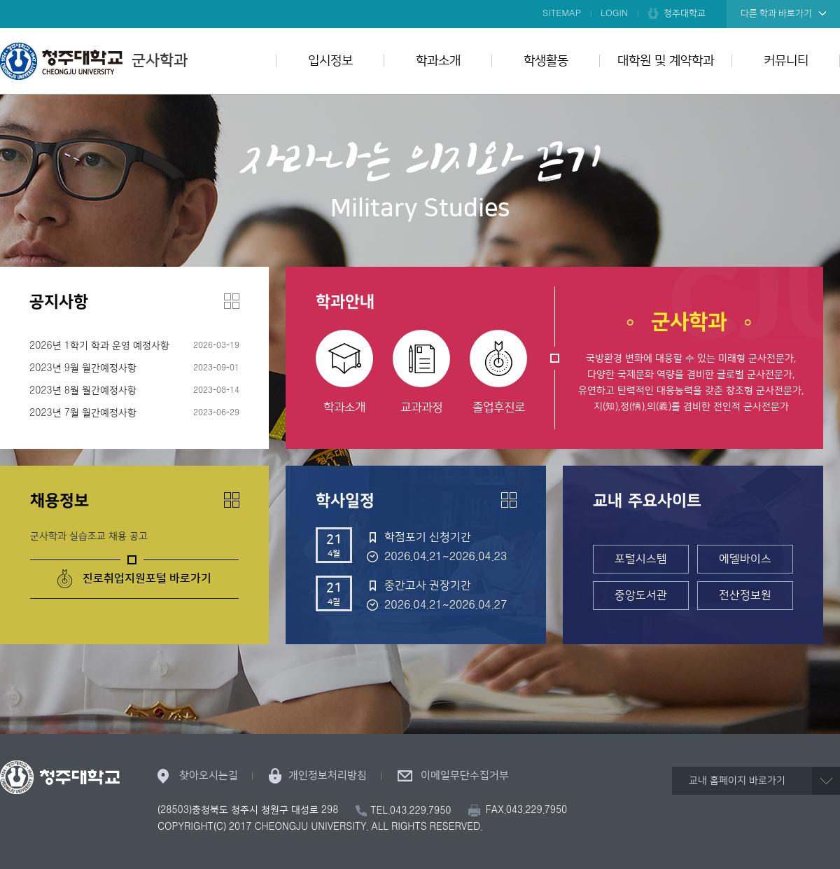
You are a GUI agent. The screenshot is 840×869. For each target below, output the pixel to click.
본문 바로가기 (420, 0)
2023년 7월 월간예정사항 (82, 413)
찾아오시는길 (208, 775)
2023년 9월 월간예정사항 (82, 368)
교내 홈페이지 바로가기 (737, 780)
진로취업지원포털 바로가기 (147, 578)
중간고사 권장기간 (427, 585)
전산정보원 (745, 595)
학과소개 (438, 61)
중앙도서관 (641, 595)
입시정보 (330, 61)
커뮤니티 (786, 61)
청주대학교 (685, 13)
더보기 (231, 301)
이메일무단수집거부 (465, 775)
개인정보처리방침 (327, 775)
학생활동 (546, 61)
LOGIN (614, 13)
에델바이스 (745, 558)
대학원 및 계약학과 (665, 61)
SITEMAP (561, 13)
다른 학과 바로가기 (776, 13)
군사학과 (94, 61)
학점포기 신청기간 (427, 537)
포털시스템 (641, 558)
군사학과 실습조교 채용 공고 (89, 536)
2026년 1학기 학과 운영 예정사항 (99, 346)
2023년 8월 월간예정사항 (82, 390)
